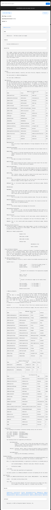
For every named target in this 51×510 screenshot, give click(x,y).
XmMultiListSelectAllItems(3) (22, 495)
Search (47, 3)
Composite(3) (9, 492)
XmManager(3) (40, 492)
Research (45, 12)
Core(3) (23, 492)
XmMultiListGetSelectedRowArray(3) (42, 493)
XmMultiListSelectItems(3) (36, 495)
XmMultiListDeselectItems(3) (13, 493)
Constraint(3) (17, 492)
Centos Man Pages (7, 12)
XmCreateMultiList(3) (31, 492)
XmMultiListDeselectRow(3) (27, 493)
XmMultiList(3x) (6, 27)
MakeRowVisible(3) (11, 495)
